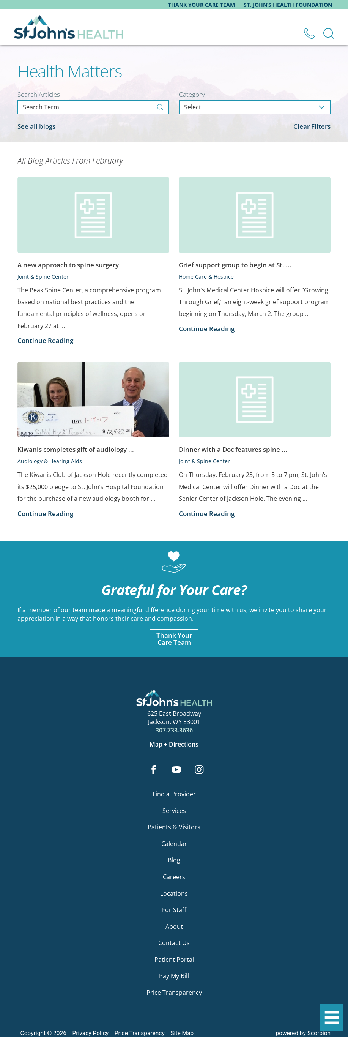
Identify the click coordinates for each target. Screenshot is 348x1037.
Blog (174, 860)
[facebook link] (153, 770)
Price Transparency (174, 992)
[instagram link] (199, 770)
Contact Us (174, 943)
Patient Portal (174, 959)
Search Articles (38, 94)
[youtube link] (176, 770)
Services (174, 811)
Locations (174, 893)
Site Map (182, 1033)
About (174, 926)
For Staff (174, 910)
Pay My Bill (174, 976)
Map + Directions (174, 744)
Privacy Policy (90, 1033)
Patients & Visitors (174, 827)
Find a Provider (174, 794)
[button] (331, 1017)
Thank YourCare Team (174, 639)
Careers (174, 877)
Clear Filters (312, 126)
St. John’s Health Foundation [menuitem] (288, 4)
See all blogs (36, 126)
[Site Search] (328, 33)
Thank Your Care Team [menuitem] (201, 4)
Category (192, 94)
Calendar (174, 844)
